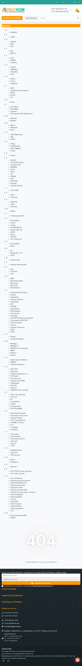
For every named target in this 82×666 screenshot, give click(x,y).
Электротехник (16, 487)
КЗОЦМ (13, 306)
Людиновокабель (17, 339)
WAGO (13, 211)
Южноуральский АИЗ (19, 515)
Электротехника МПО (19, 490)
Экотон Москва (16, 478)
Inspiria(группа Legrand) (20, 90)
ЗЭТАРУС (14, 271)
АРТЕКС (14, 237)
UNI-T (13, 195)
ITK (12, 97)
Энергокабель (16, 506)
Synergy (14, 183)
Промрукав (15, 383)
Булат (13, 246)
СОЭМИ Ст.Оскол (17, 422)
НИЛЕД (13, 362)
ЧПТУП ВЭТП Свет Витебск (21, 471)
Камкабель (15, 297)
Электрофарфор (17, 494)
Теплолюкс (15, 434)
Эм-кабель (15, 501)
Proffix (13, 151)
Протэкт (14, 388)
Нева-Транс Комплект (19, 360)
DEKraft (13, 42)
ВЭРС (13, 255)
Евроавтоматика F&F (19, 264)
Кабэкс (13, 295)
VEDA (13, 204)
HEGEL (13, 79)
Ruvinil (13, 155)
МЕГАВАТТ (15, 346)
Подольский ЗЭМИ (18, 381)
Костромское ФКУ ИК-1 (19, 320)
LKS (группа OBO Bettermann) (22, 114)
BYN (74, 2)
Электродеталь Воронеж (20, 480)
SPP (12, 179)
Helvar (13, 81)
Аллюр (13, 225)
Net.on (13, 125)
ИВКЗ (12, 278)
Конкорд (14, 316)
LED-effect (14, 107)
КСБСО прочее (16, 323)
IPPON (13, 95)
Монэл (13, 355)
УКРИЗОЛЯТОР (16, 450)
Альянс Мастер (16, 230)
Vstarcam (14, 206)
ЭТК (12, 511)
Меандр (14, 343)
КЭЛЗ (13, 332)
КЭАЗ (12, 330)
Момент (14, 353)
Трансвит (14, 441)
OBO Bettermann (17, 134)
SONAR (13, 176)
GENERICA (14, 69)
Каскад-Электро (17, 299)
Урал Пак (14, 453)
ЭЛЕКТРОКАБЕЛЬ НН (19, 483)
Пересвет (14, 371)
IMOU (12, 88)
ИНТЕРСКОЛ (15, 288)
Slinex (13, 172)
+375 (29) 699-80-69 (11, 623)
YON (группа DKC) (17, 216)
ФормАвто (15, 462)
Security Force (16, 165)
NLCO (13, 130)
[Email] (41, 575)
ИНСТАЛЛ (14, 285)
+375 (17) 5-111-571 (10, 616)
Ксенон (13, 325)
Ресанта (14, 397)
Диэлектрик (15, 260)
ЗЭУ (12, 274)
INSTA (13, 93)
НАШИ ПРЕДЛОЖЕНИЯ (41, 595)
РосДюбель (15, 401)
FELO (12, 58)
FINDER (13, 60)
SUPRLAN (14, 181)
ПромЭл (14, 385)
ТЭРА (13, 446)
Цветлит (14, 467)
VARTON (14, 202)
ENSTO (13, 53)
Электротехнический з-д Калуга (23, 492)
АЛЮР (13, 232)
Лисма (13, 336)
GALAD (13, 67)
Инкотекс (14, 283)
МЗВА (13, 350)
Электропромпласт (18, 485)
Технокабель (16, 436)
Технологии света (18, 439)
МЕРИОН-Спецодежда (19, 348)
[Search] (59, 18)
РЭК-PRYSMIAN (16, 408)
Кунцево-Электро (17, 327)
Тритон (13, 443)
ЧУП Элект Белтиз (18, 473)
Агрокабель (15, 220)
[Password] (41, 579)
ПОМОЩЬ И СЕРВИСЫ (41, 602)
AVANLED (14, 32)
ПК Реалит (15, 376)
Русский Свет (16, 406)
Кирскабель (15, 309)
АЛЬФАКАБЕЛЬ (16, 227)
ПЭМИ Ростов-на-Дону (19, 390)
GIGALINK (14, 72)
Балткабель (15, 244)
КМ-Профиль (15, 311)
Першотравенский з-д (19, 374)
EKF (12, 51)
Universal (14, 197)
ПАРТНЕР (14, 369)
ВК (12, 251)
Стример (14, 429)
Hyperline (14, 83)
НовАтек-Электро (17, 364)
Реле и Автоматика (18, 395)
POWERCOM (15, 146)
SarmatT (14, 160)
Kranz (13, 102)
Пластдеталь (16, 378)
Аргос (13, 234)
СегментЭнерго (17, 418)
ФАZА (13, 460)
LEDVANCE (14, 109)
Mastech (14, 118)
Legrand (14, 111)
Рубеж (13, 404)
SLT (12, 174)
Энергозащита (16, 504)
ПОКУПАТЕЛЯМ (41, 589)
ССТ (12, 425)
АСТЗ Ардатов (16, 239)
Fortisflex (14, 62)
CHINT (13, 37)
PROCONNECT (16, 148)
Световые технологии (19, 415)
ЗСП (12, 269)
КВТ (12, 304)
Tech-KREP (15, 190)
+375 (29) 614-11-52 (11, 620)
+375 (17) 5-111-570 (11, 613)
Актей (13, 223)
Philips (13, 144)
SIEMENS (14, 167)
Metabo (13, 121)
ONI (12, 137)
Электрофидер (16, 497)
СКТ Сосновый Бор (18, 420)
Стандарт (14, 427)
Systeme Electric (17, 186)
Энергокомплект (17, 508)
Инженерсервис (17, 281)
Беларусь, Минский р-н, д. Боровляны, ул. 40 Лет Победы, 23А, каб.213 (30, 631)
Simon (13, 169)
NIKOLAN (14, 127)
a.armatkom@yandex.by (12, 626)
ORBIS (13, 139)
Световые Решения (18, 413)
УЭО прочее (15, 455)
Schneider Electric (17, 162)
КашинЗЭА (14, 302)
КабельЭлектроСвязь (19, 292)
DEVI (12, 44)
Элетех (13, 499)
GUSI (12, 74)
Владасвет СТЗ (16, 253)
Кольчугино (15, 313)
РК (12, 399)
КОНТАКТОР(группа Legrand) (22, 318)
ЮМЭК (13, 518)
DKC (12, 46)
